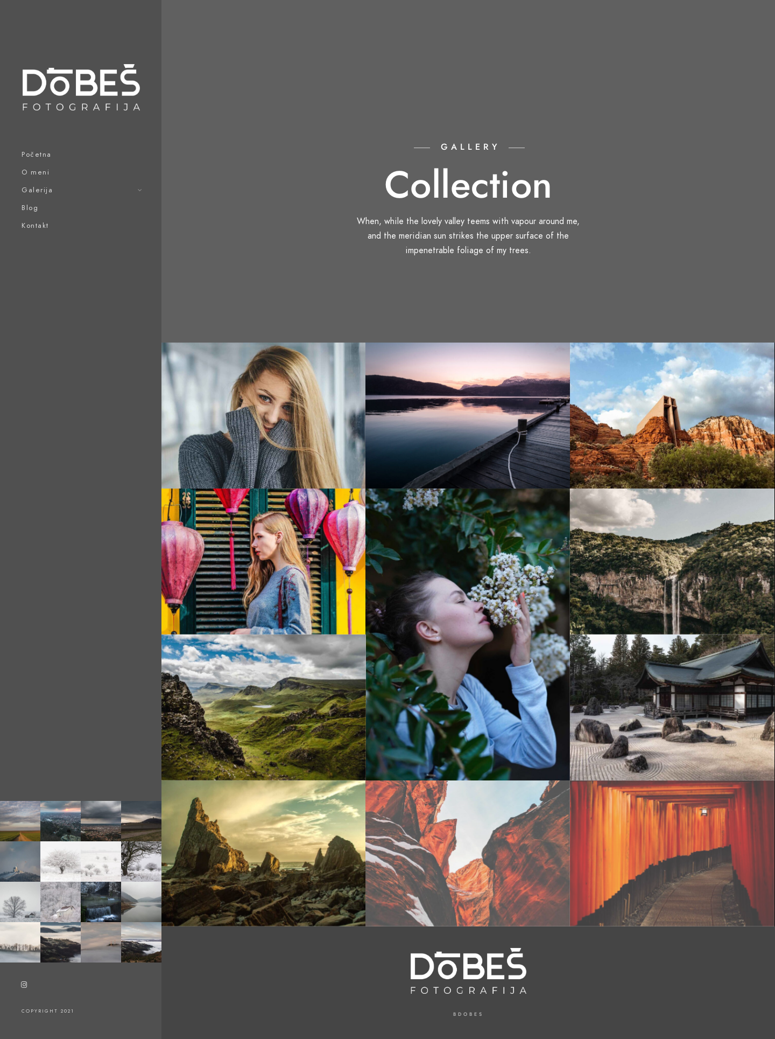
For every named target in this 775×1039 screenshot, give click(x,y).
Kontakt (35, 226)
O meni (36, 172)
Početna (37, 154)
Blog (30, 208)
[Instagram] (24, 986)
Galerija (37, 190)
